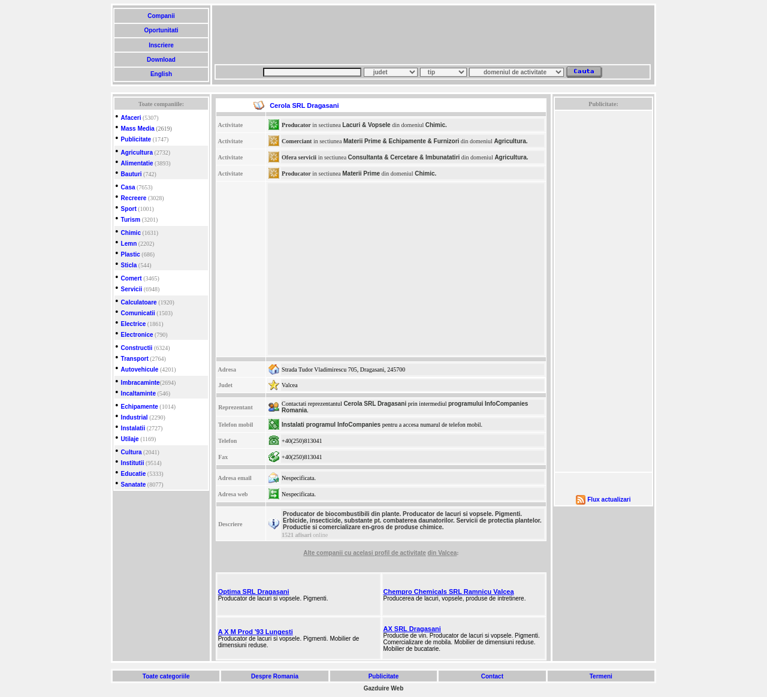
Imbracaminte (140, 382)
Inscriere (161, 45)
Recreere (134, 198)
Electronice (137, 334)
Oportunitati (161, 30)
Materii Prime (361, 173)
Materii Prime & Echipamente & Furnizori (401, 141)
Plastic (130, 254)
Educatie (133, 473)
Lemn (129, 243)
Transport (135, 358)
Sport (129, 209)
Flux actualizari (608, 499)
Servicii (132, 289)
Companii (161, 16)
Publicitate (136, 139)
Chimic (131, 233)
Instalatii (133, 428)
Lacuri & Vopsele (366, 125)
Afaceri (131, 117)
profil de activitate (400, 553)
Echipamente (139, 406)
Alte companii (323, 553)
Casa (128, 187)
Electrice (133, 324)
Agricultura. (510, 141)
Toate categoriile (166, 676)
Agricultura (137, 152)
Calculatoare (139, 302)
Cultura (131, 452)
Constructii (137, 348)
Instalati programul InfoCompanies (331, 424)
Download (161, 59)
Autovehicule (140, 369)
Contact (492, 676)
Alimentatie (137, 163)
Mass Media (138, 128)
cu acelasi (360, 553)
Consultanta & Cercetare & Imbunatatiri (404, 157)
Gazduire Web (384, 688)
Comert (131, 278)
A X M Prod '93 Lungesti (255, 631)
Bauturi (131, 174)
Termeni (601, 676)
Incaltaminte (138, 393)
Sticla (129, 265)
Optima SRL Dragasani (253, 591)
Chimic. (436, 125)
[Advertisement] (433, 35)
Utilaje (130, 439)
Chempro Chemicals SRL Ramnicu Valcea (449, 591)
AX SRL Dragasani (412, 628)
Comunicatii (138, 313)
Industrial (134, 417)
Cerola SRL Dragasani (374, 403)
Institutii (132, 463)
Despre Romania (274, 676)
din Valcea (442, 553)
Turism (131, 219)
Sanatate (133, 484)
